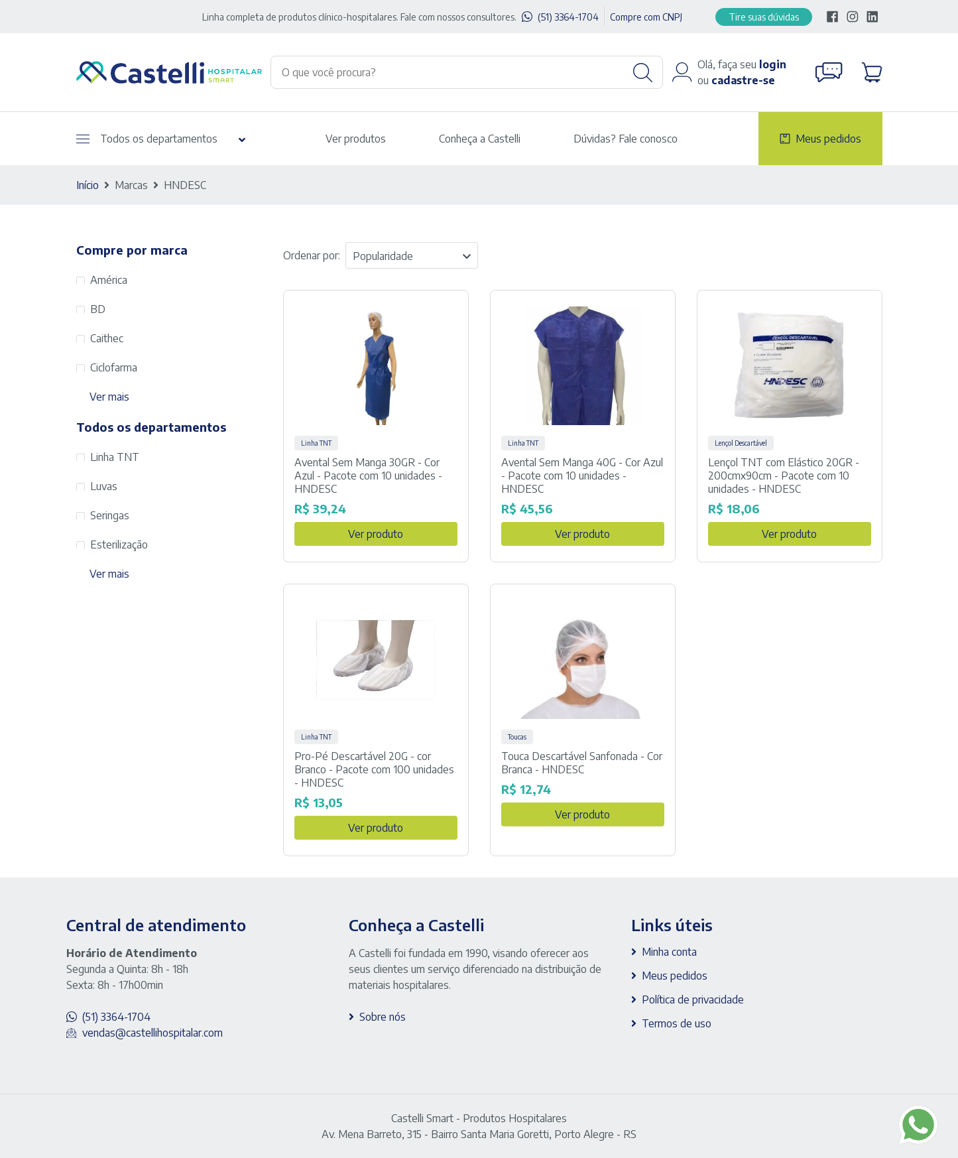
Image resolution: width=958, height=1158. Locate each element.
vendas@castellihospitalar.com (152, 1032)
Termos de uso (676, 1023)
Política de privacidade (693, 999)
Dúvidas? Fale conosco (625, 138)
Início (87, 185)
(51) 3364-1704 (568, 17)
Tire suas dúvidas (764, 17)
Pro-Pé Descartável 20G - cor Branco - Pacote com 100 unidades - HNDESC (374, 769)
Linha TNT (114, 457)
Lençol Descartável (741, 443)
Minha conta (669, 951)
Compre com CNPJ (646, 17)
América (108, 280)
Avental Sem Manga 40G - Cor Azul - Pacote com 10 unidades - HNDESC (582, 475)
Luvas (103, 486)
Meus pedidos (828, 138)
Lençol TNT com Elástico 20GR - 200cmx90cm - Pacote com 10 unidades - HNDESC (783, 475)
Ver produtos (356, 138)
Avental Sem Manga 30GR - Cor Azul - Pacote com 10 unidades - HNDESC (368, 475)
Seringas (109, 515)
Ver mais (109, 396)
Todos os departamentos (146, 138)
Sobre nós (382, 1016)
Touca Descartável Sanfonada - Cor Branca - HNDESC (581, 762)
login (772, 64)
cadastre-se (743, 80)
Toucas (517, 737)
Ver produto (375, 534)
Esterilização (119, 544)
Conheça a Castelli (479, 138)
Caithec (106, 338)
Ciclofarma (113, 367)
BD (97, 309)
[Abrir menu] (83, 139)
